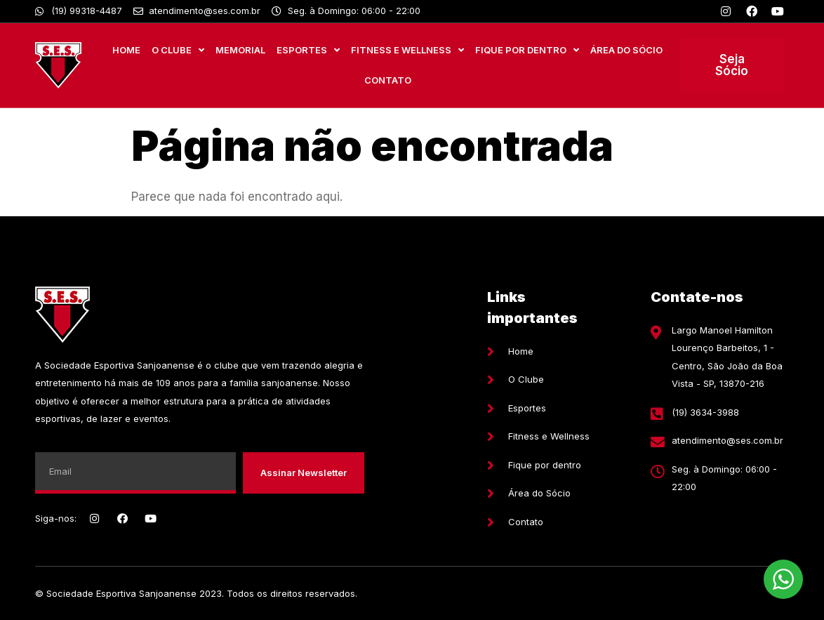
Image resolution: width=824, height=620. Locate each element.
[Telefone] (717, 413)
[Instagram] (726, 11)
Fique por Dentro (527, 50)
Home (126, 49)
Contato (387, 80)
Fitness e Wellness (407, 50)
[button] (732, 65)
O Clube (178, 50)
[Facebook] (751, 11)
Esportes (308, 50)
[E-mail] (717, 441)
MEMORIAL (240, 49)
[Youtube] (777, 11)
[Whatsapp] (78, 11)
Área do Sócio (626, 49)
